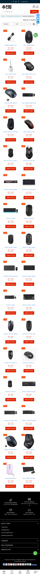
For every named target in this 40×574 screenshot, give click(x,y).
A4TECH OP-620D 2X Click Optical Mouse (11, 363)
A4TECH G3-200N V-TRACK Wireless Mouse (29, 363)
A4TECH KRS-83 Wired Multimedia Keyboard (29, 392)
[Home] (20, 570)
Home (3, 16)
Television (4, 527)
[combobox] (15, 12)
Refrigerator (5, 530)
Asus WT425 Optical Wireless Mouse (29, 450)
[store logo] (6, 6)
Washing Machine (7, 535)
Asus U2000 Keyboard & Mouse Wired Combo (29, 103)
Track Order (25, 1)
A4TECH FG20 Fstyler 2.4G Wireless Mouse (29, 248)
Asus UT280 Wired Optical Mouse (28, 45)
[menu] (4, 571)
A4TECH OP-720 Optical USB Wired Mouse (11, 334)
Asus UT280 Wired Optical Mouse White (10, 74)
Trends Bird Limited (20, 561)
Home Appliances (7, 532)
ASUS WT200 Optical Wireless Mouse (11, 103)
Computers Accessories (14, 16)
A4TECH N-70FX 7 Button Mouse (10, 392)
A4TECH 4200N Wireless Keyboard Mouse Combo (29, 421)
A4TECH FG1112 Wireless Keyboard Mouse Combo (10, 277)
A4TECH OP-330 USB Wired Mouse (29, 334)
